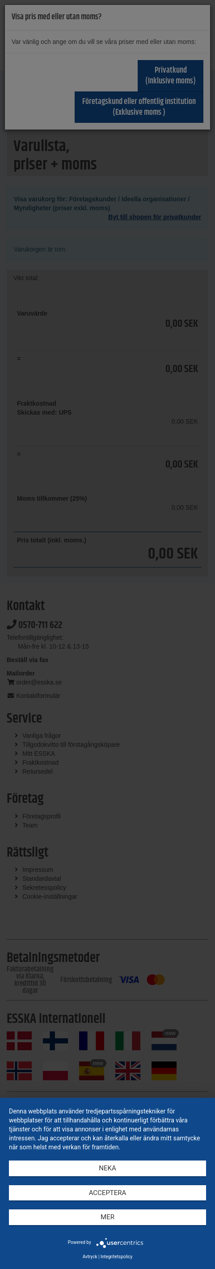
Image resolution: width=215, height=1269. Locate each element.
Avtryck (90, 1256)
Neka (107, 1168)
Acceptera (107, 1193)
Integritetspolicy (116, 1256)
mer (107, 1217)
